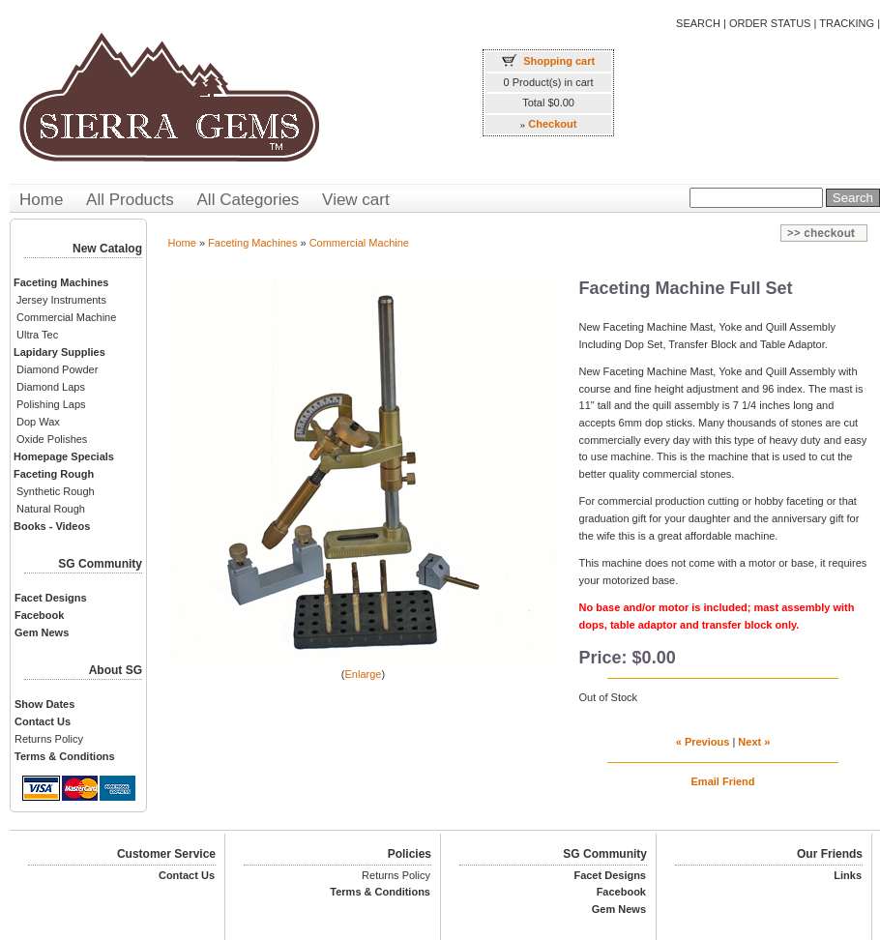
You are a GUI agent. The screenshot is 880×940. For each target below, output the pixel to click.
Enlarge (363, 674)
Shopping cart (559, 61)
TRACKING (846, 23)
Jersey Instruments (61, 300)
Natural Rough (50, 508)
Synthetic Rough (55, 491)
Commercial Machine (66, 317)
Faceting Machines (252, 243)
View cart (356, 200)
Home (41, 200)
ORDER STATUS (770, 23)
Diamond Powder (57, 369)
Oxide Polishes (51, 439)
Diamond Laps (50, 387)
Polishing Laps (51, 404)
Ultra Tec (37, 334)
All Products (130, 200)
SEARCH (698, 23)
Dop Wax (38, 421)
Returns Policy (49, 739)
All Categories (248, 200)
